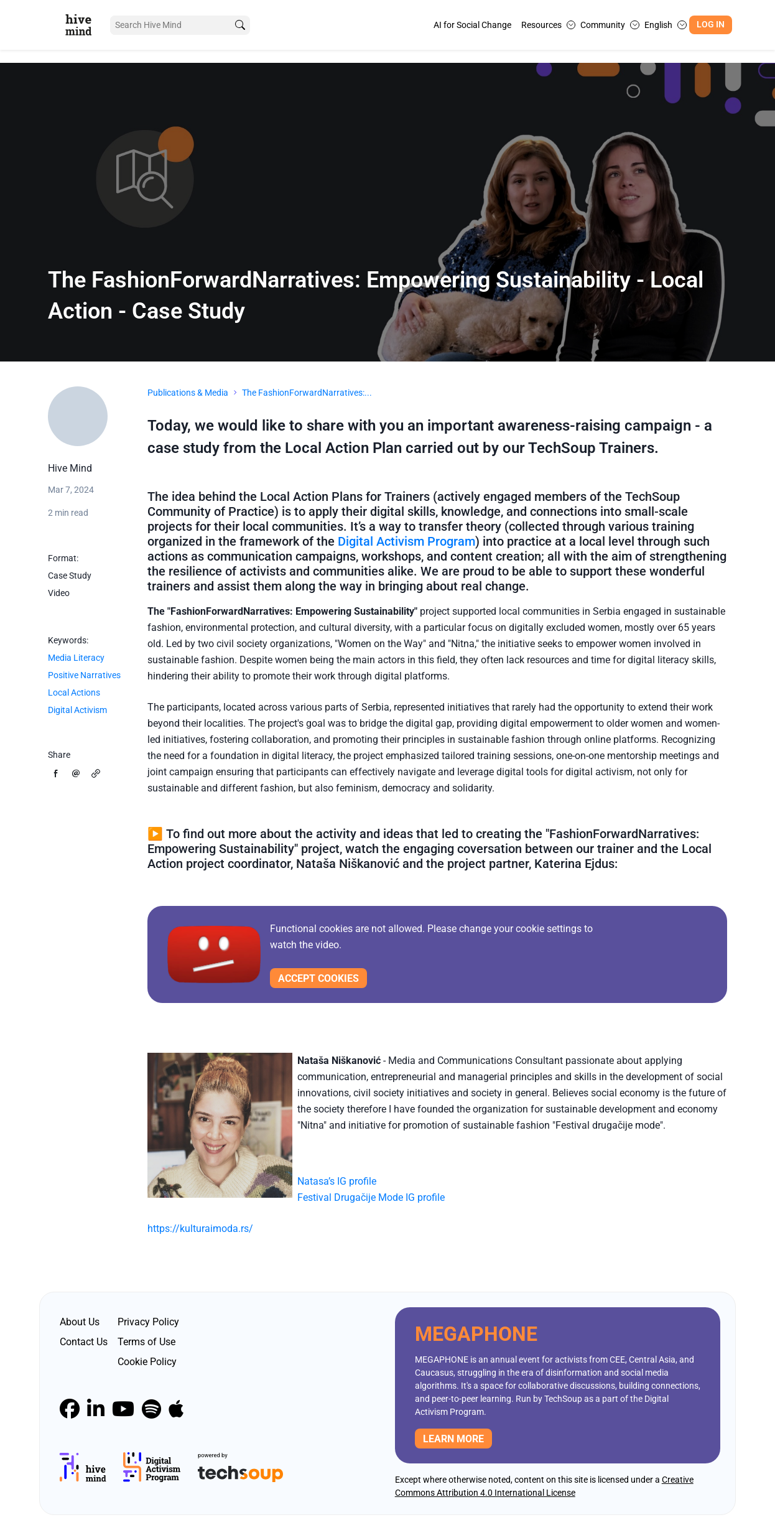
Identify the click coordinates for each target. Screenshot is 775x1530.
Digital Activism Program (406, 541)
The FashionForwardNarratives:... (307, 393)
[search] (240, 25)
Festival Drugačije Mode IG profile (371, 1197)
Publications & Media (187, 393)
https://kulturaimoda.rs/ (200, 1228)
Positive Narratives (84, 675)
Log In (711, 24)
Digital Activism (77, 710)
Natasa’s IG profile (336, 1181)
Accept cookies (318, 978)
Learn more (453, 1439)
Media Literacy (76, 658)
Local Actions (74, 692)
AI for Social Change (472, 25)
